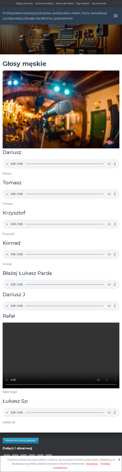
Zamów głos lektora (65, 3)
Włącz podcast (83, 3)
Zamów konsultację (44, 3)
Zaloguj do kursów (24, 3)
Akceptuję (92, 463)
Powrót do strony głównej (21, 440)
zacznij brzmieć (99, 3)
